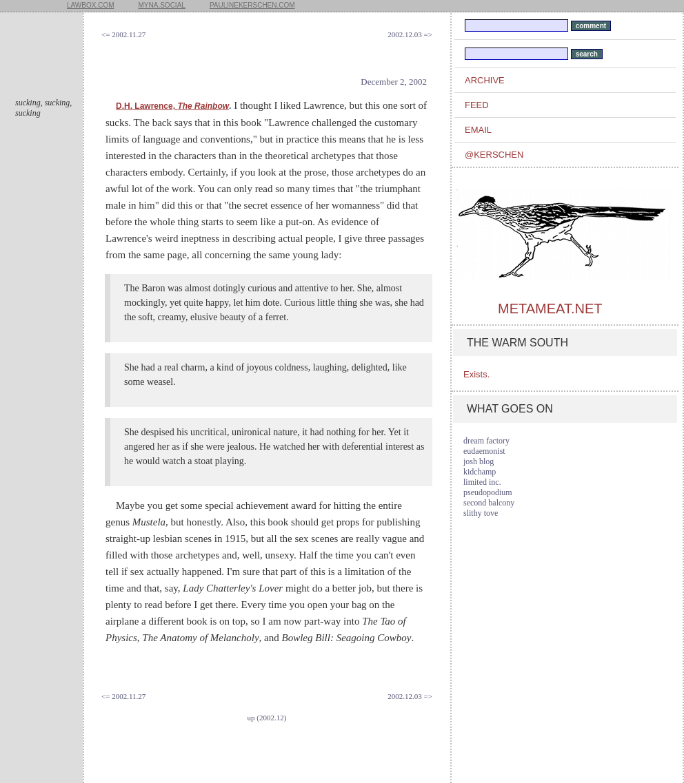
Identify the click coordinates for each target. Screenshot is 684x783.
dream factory (486, 441)
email (478, 129)
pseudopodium (487, 492)
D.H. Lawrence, (172, 106)
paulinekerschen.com (252, 5)
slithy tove (480, 513)
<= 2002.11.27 (123, 34)
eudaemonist (484, 451)
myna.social (162, 5)
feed (477, 105)
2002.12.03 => (410, 34)
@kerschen (494, 154)
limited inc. (482, 482)
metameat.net (550, 308)
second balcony (488, 503)
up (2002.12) (267, 717)
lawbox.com (90, 5)
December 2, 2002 (394, 81)
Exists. (476, 374)
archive (485, 80)
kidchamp (479, 472)
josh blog (478, 461)
